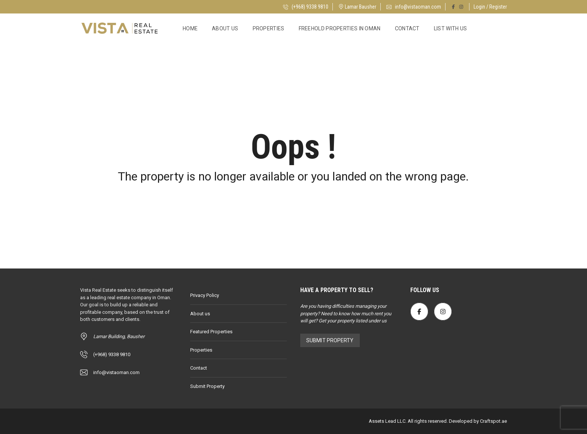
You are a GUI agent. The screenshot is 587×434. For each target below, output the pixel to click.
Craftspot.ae (493, 421)
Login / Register (490, 7)
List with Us (450, 28)
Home (190, 28)
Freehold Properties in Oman (340, 28)
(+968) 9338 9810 (305, 7)
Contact (407, 28)
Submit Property (207, 386)
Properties (269, 28)
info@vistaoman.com (413, 7)
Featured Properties (211, 331)
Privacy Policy (204, 295)
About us (225, 28)
